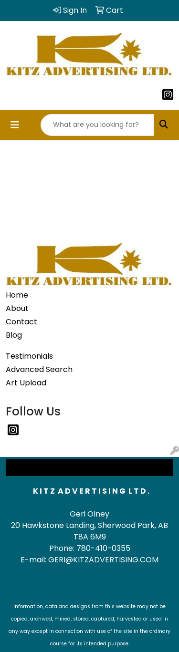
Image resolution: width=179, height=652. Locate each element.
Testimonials (29, 356)
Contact (21, 321)
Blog (14, 335)
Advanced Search (39, 369)
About (17, 308)
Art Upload (26, 382)
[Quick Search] (97, 125)
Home (17, 295)
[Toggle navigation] (15, 125)
